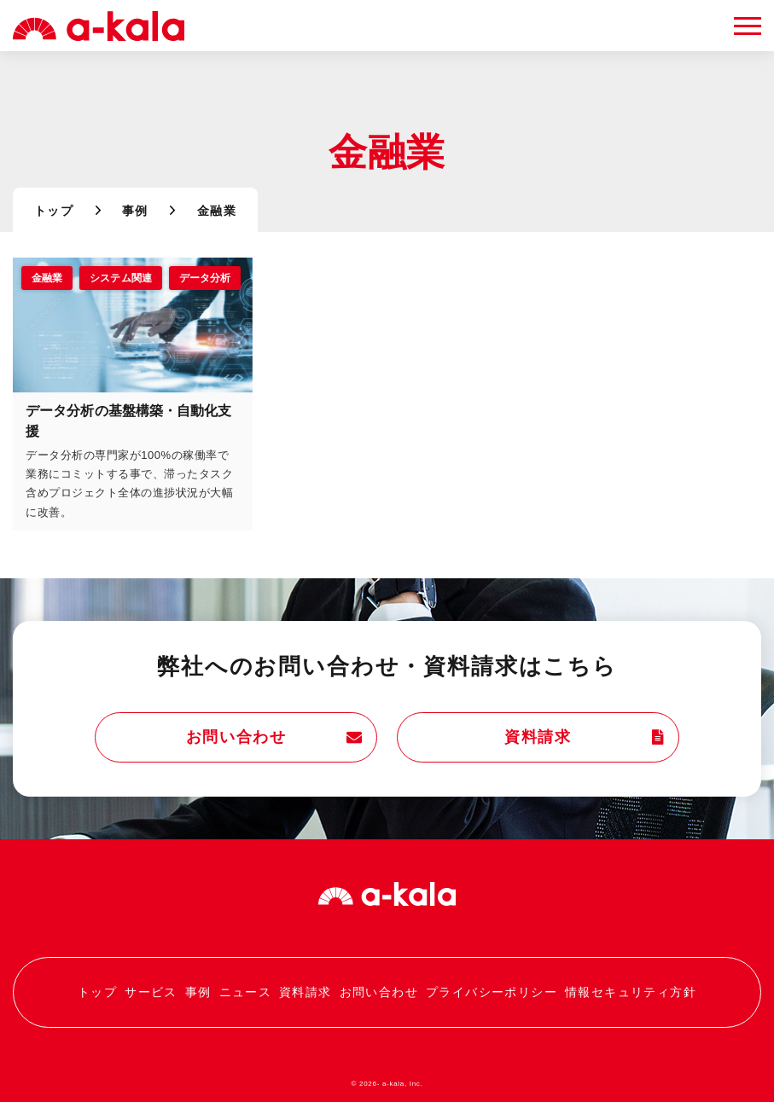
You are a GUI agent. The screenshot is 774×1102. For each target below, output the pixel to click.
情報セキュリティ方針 (630, 992)
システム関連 (121, 279)
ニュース (244, 992)
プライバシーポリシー (491, 992)
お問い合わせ (277, 737)
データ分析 (205, 279)
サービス (151, 992)
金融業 (47, 279)
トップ (53, 212)
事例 (135, 212)
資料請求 (578, 737)
